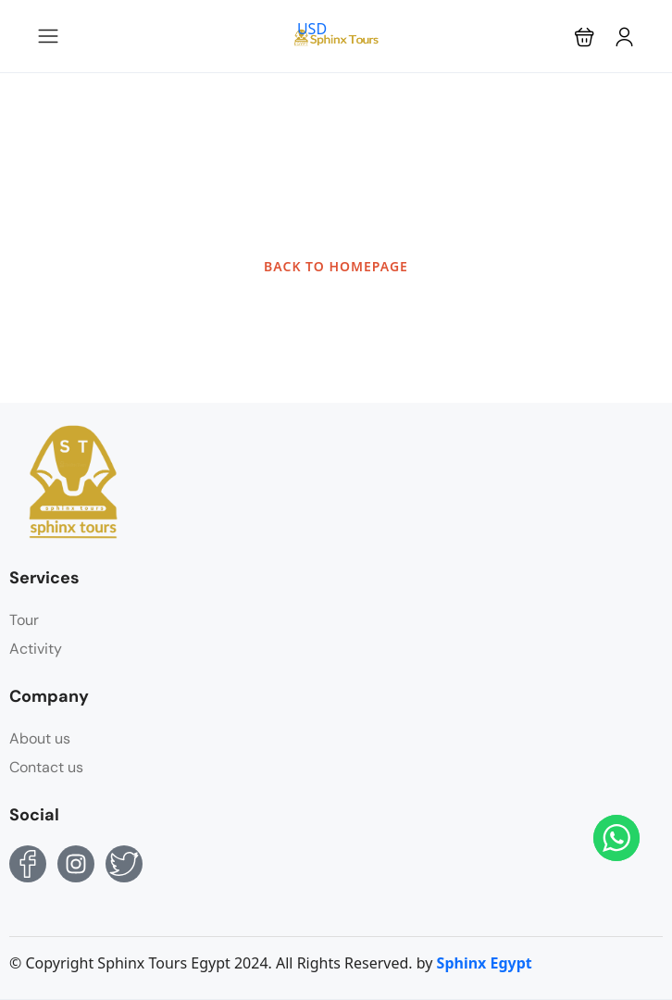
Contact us (46, 767)
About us (39, 738)
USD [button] (312, 29)
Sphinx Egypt (484, 963)
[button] (584, 36)
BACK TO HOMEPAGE (336, 266)
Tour (24, 620)
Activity (35, 648)
